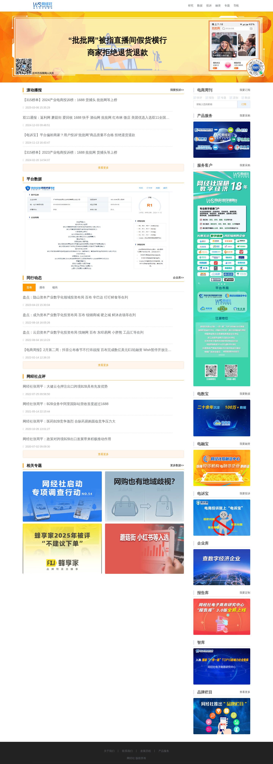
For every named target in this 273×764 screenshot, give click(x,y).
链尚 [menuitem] (55, 287)
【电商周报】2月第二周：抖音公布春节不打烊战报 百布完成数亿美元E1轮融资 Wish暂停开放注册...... (98, 350)
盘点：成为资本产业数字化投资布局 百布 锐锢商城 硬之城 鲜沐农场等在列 (79, 315)
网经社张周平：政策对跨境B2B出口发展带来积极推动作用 (67, 439)
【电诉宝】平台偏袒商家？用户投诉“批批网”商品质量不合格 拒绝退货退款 (79, 135)
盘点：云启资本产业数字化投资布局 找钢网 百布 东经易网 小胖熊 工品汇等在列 (83, 332)
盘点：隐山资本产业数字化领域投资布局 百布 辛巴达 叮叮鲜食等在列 (75, 297)
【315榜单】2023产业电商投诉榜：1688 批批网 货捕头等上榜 (70, 152)
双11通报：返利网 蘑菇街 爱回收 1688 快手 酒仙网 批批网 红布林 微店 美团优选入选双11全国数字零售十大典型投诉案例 (98, 117)
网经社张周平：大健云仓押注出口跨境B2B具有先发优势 (65, 386)
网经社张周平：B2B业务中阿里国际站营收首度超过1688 (65, 404)
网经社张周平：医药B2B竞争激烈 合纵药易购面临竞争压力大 (69, 421)
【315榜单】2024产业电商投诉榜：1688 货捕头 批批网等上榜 (70, 100)
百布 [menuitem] (29, 287)
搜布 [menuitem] (42, 287)
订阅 (243, 104)
